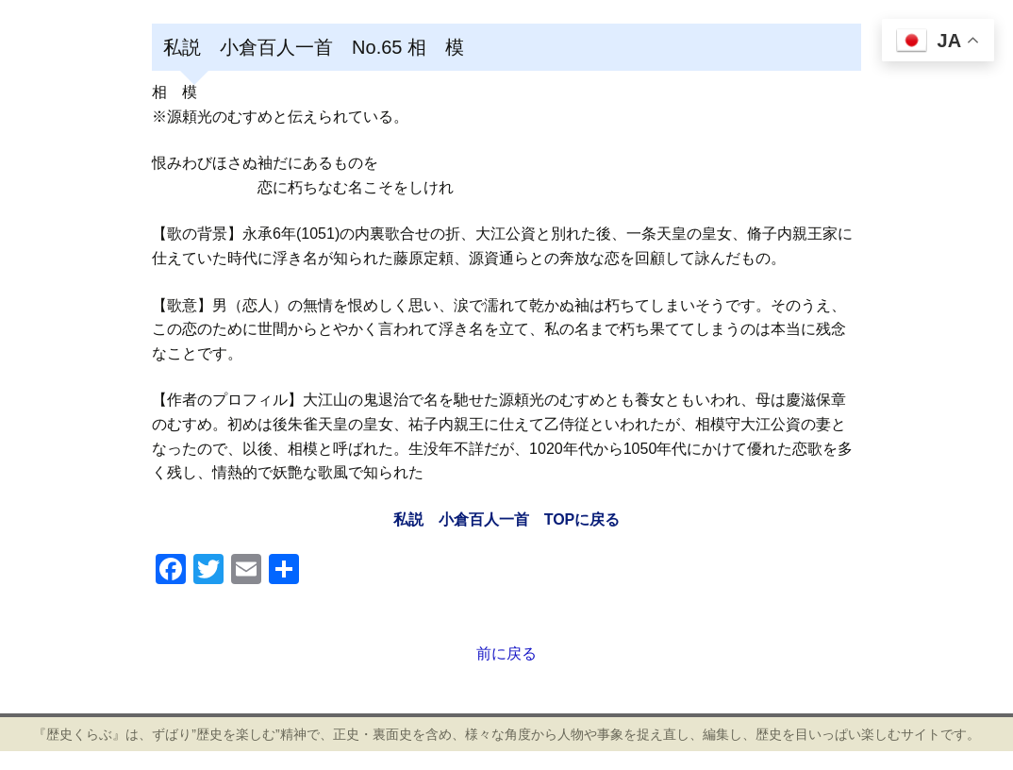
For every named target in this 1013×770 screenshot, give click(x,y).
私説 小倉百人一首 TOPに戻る (507, 519)
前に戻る (506, 653)
